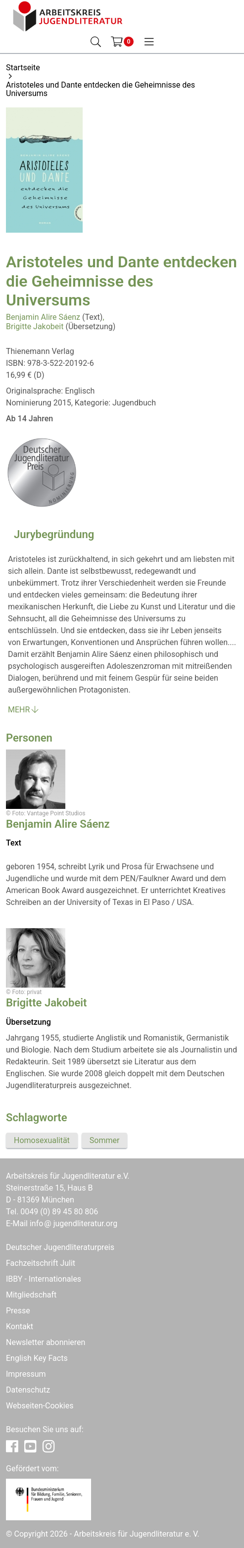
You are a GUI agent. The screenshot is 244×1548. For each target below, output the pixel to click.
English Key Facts (37, 1358)
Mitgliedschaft (31, 1294)
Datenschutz (28, 1390)
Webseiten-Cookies (39, 1405)
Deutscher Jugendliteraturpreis (60, 1247)
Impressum (26, 1374)
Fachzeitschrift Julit (40, 1263)
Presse (18, 1310)
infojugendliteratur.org (73, 1223)
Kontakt (19, 1326)
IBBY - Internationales (43, 1279)
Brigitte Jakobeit (34, 326)
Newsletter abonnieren (45, 1342)
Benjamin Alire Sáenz (43, 317)
